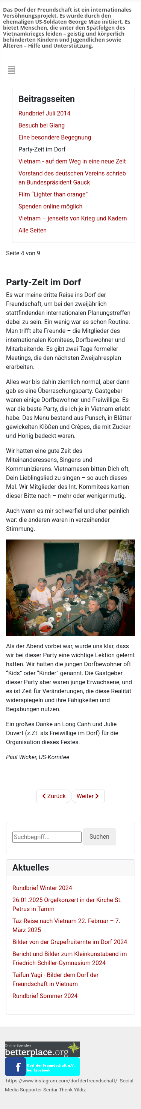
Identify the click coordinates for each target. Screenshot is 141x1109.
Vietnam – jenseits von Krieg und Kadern (72, 218)
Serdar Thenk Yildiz (66, 1090)
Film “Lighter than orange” (53, 194)
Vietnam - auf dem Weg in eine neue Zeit (72, 161)
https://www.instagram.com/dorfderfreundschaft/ (61, 1081)
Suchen (99, 836)
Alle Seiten (32, 230)
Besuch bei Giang (41, 125)
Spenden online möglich (50, 206)
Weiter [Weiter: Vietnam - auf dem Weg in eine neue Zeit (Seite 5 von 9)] (88, 796)
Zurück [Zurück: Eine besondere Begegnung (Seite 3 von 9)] (54, 796)
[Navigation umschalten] (11, 70)
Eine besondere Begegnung (54, 137)
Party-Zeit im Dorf (41, 149)
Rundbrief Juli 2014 (44, 113)
